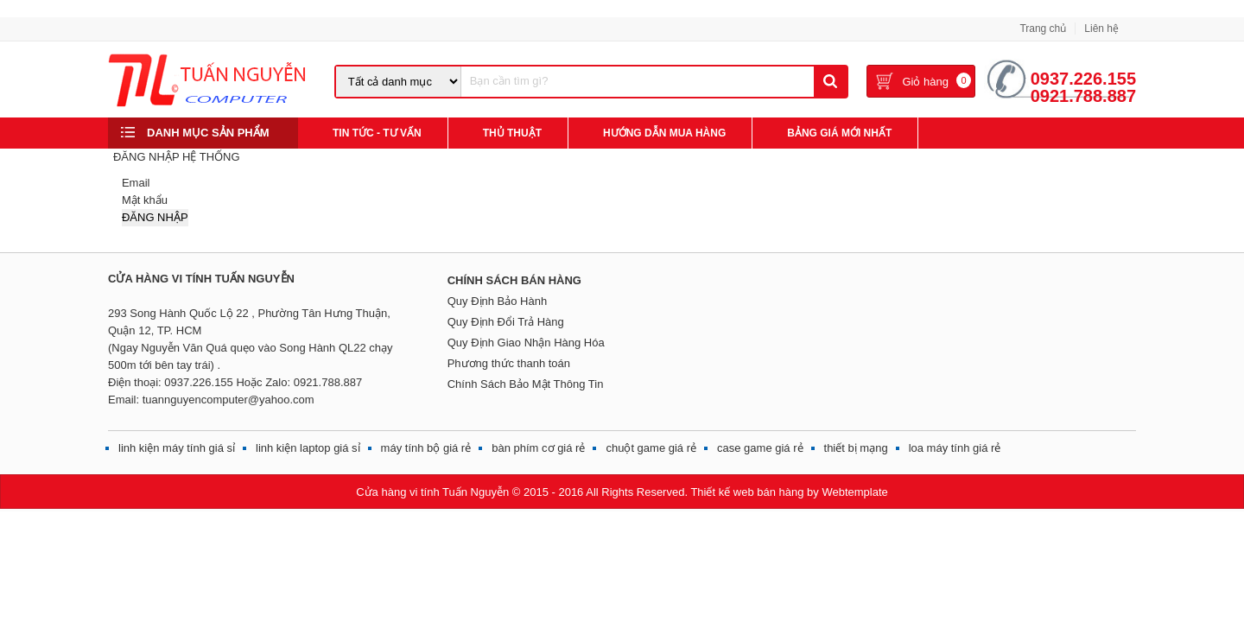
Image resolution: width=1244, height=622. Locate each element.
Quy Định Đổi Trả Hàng (505, 321)
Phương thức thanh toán (508, 363)
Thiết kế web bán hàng (746, 492)
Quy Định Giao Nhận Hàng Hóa (526, 342)
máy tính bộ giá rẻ (426, 447)
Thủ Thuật (512, 133)
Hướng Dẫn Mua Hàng (664, 133)
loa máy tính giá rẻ (955, 447)
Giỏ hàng (925, 81)
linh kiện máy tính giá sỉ (176, 447)
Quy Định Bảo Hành (497, 301)
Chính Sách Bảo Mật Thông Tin (525, 384)
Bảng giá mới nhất (839, 133)
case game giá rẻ (760, 447)
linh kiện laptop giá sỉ (308, 447)
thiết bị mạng (856, 447)
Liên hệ (1101, 28)
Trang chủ (1042, 28)
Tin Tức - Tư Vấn (377, 133)
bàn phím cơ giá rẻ (538, 447)
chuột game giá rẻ (651, 447)
